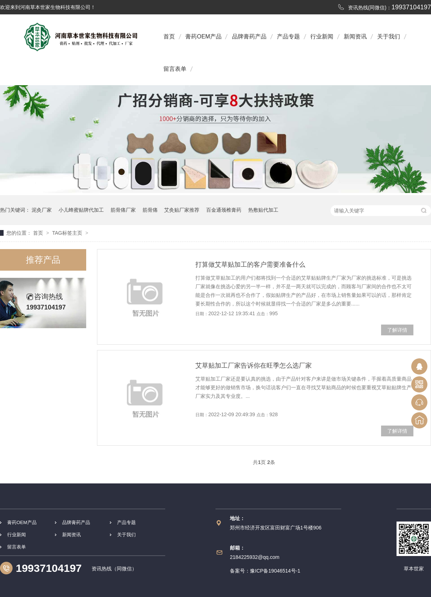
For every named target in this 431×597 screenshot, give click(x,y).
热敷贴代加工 (263, 210)
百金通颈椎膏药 (223, 210)
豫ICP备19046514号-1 (275, 571)
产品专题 (288, 36)
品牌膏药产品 (249, 36)
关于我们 (388, 36)
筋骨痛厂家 (123, 210)
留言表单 (174, 69)
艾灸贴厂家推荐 (181, 210)
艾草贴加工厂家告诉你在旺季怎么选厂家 (253, 365)
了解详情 (397, 330)
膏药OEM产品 (203, 36)
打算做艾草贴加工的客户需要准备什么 (250, 264)
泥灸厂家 (42, 210)
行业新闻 (321, 36)
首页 (169, 36)
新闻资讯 (355, 36)
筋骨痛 (150, 210)
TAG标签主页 (67, 233)
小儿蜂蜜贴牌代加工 (81, 210)
